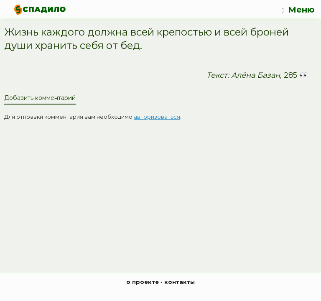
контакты (179, 281)
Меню (298, 10)
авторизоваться (157, 116)
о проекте (142, 281)
